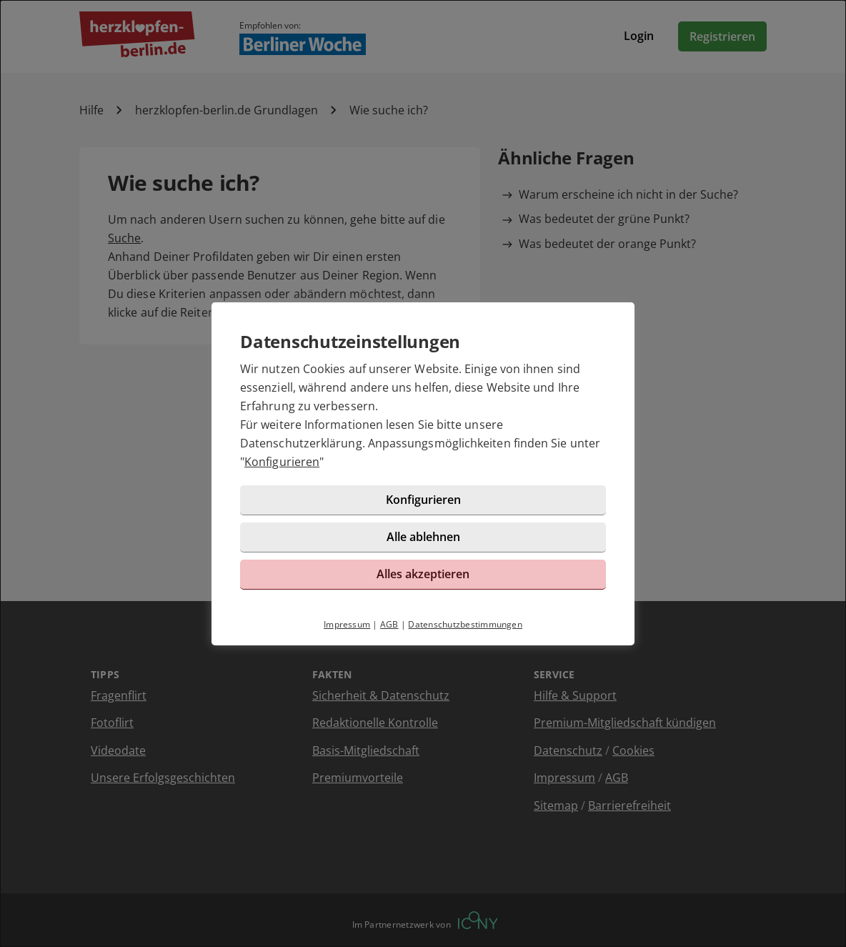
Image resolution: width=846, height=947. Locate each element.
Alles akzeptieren (423, 574)
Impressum (347, 624)
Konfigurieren (281, 462)
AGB (389, 624)
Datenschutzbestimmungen (465, 624)
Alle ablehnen (423, 537)
